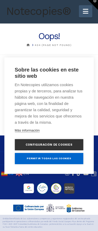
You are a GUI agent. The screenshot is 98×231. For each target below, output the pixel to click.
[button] (85, 11)
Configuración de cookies (49, 144)
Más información (27, 130)
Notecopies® (38, 11)
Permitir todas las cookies (49, 158)
